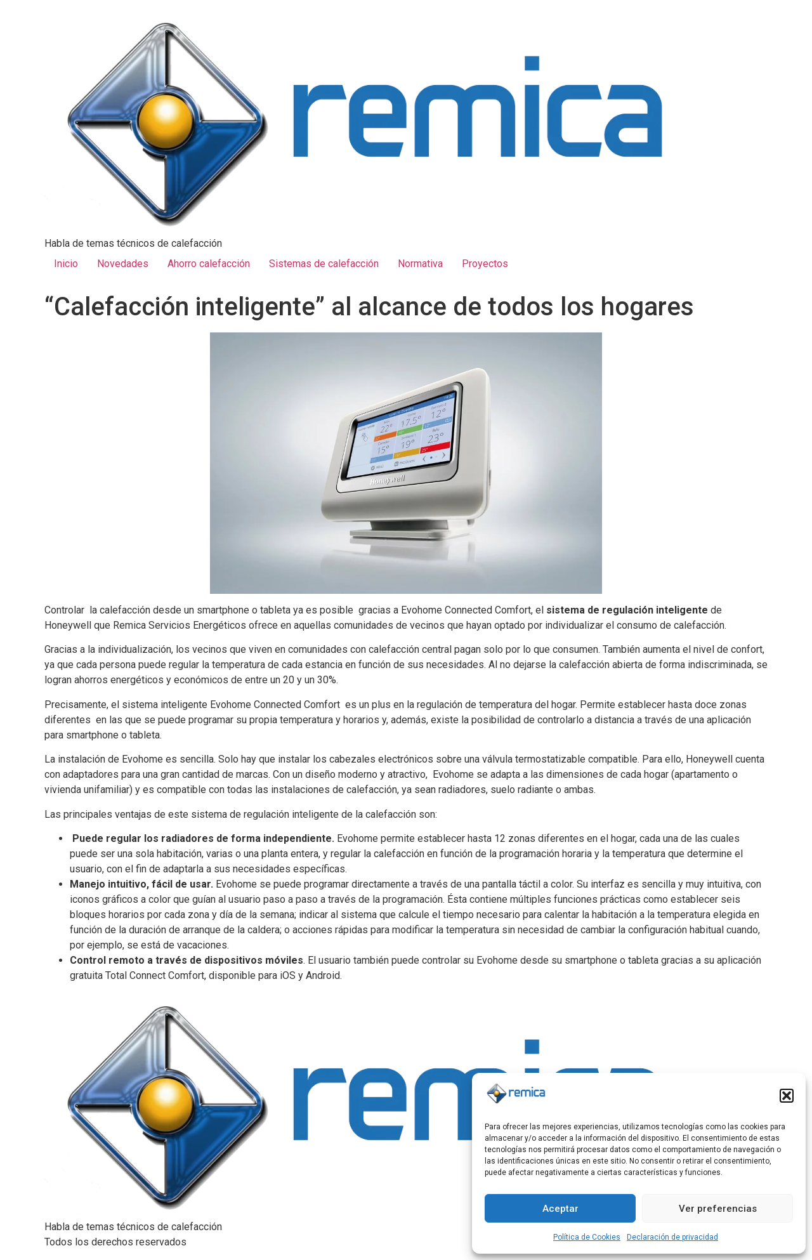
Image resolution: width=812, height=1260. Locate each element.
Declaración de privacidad (672, 1237)
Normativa (420, 264)
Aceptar (560, 1208)
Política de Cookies (586, 1237)
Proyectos (485, 264)
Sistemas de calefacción (324, 264)
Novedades (122, 264)
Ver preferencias (718, 1208)
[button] (786, 1095)
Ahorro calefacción (208, 264)
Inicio (66, 264)
